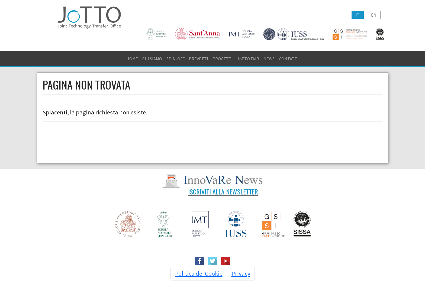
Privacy (240, 273)
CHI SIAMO (152, 58)
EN (373, 15)
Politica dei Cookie (199, 273)
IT (358, 15)
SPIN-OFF (175, 58)
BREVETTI (198, 58)
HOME (132, 58)
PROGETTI (222, 58)
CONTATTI (289, 58)
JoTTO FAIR (248, 58)
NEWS (269, 58)
